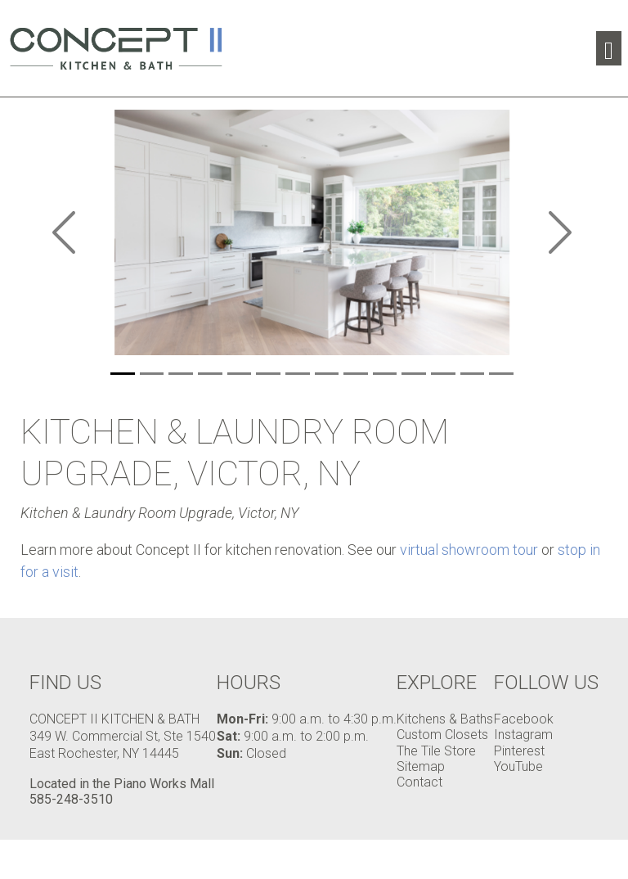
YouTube (518, 766)
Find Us (65, 682)
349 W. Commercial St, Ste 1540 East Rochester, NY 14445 (122, 744)
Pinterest (519, 751)
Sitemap (421, 766)
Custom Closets (442, 734)
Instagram (523, 734)
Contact (419, 782)
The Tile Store (436, 751)
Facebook (524, 719)
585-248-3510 (71, 799)
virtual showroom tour (469, 549)
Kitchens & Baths (445, 719)
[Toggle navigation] (608, 48)
